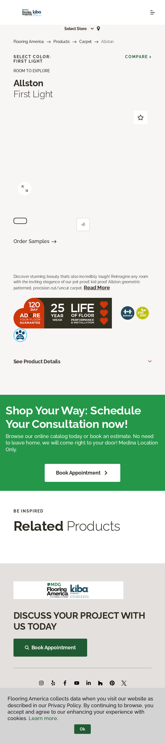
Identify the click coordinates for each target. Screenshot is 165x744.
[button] (79, 28)
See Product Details (37, 361)
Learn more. (43, 718)
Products (61, 41)
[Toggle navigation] (152, 12)
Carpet (85, 41)
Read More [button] (97, 288)
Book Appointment (82, 473)
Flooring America (28, 41)
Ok (82, 729)
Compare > (138, 57)
